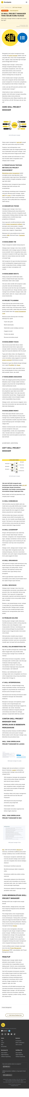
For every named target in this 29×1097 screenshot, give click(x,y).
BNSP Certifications (20, 1042)
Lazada (14, 770)
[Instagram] (2, 1034)
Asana (18, 365)
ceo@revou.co (7, 1075)
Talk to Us (6, 1066)
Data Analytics (4, 1052)
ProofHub (11, 365)
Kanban (15, 925)
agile (3, 195)
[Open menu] (26, 2)
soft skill (24, 485)
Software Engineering (6, 1056)
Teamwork (22, 235)
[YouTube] (11, 1034)
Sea (3, 849)
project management (14, 173)
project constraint (7, 360)
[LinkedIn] (8, 1034)
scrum (9, 195)
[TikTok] (14, 1034)
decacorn (19, 849)
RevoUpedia (7, 2)
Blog (2, 1044)
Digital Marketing (4, 1054)
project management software (14, 224)
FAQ (2, 1040)
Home (2, 7)
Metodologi (5, 173)
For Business (18, 1040)
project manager (13, 55)
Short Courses (19, 1044)
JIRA (8, 235)
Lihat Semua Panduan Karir (14, 1015)
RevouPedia (3, 1046)
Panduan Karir (8, 7)
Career (2, 1042)
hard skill (19, 142)
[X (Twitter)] (5, 1034)
